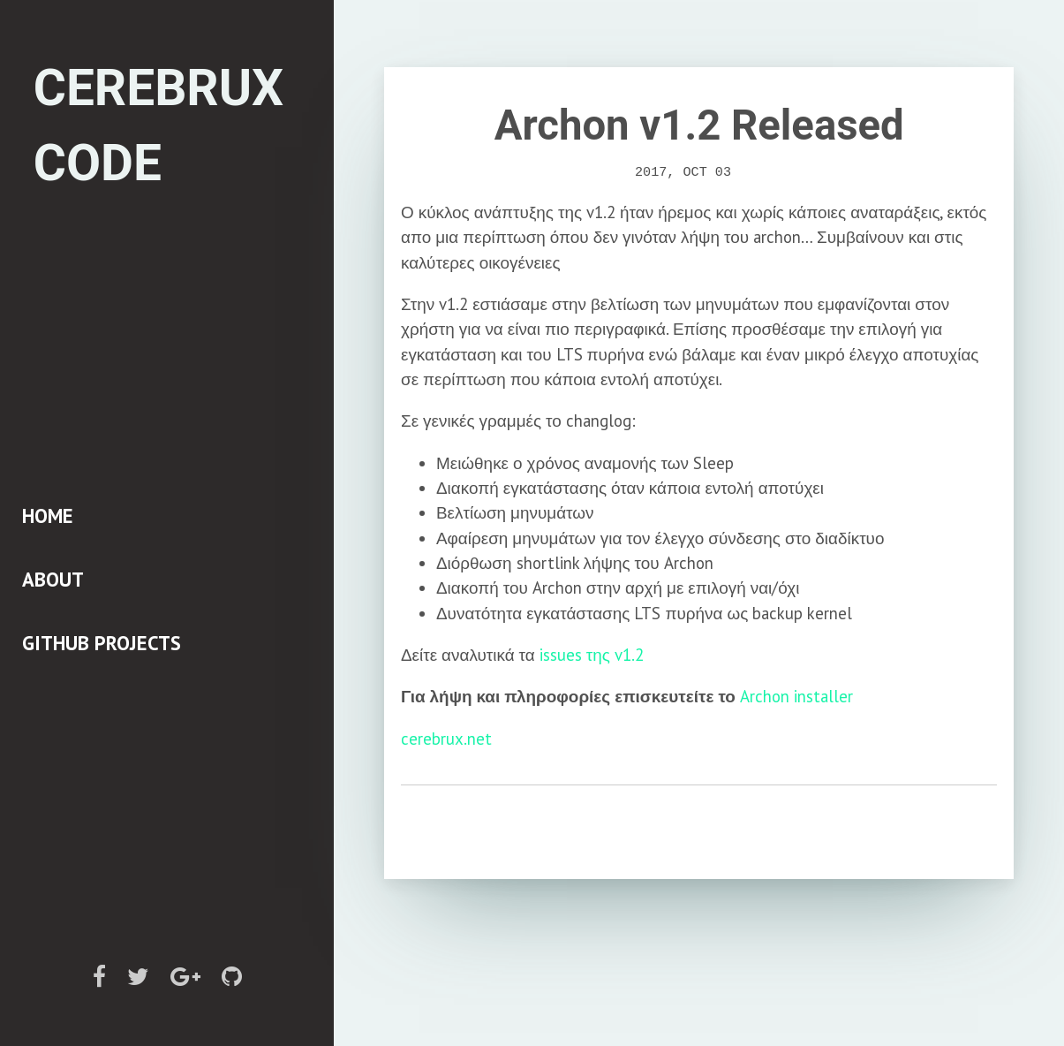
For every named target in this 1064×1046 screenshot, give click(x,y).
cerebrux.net (446, 737)
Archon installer (796, 696)
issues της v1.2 (592, 654)
